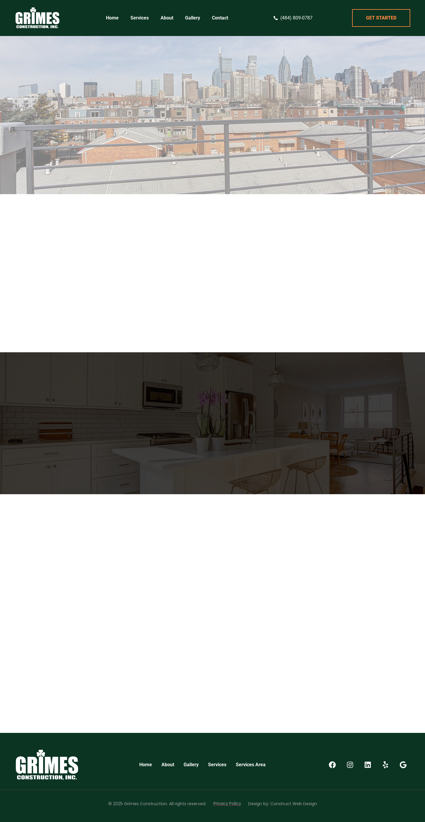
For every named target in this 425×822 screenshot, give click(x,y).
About (167, 18)
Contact (220, 18)
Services (139, 18)
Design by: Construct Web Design (282, 804)
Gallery (192, 18)
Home (112, 18)
